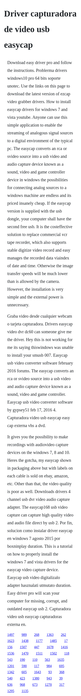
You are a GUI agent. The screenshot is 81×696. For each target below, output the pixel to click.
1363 (50, 635)
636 (10, 684)
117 (36, 666)
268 (36, 635)
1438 (25, 641)
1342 (10, 672)
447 (36, 647)
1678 (50, 647)
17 (66, 641)
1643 (37, 672)
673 (35, 684)
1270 (48, 684)
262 (63, 635)
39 (61, 678)
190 (22, 659)
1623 (10, 641)
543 (10, 659)
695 (61, 666)
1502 (53, 653)
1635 (60, 659)
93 (50, 672)
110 (34, 659)
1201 (10, 666)
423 (22, 678)
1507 (23, 647)
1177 (39, 641)
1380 (35, 678)
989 (24, 635)
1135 (25, 691)
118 (66, 653)
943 (49, 678)
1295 (10, 691)
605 (24, 672)
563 (47, 659)
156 (10, 647)
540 (10, 678)
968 (22, 684)
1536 (10, 653)
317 (61, 684)
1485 (53, 641)
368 (61, 672)
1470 (25, 653)
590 (24, 666)
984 (49, 666)
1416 (64, 647)
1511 (39, 653)
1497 (10, 635)
